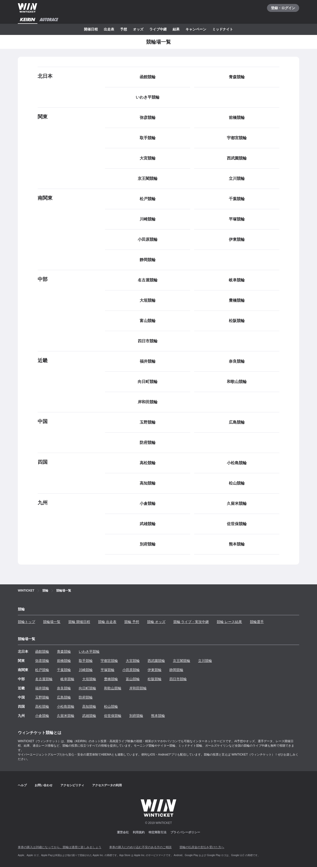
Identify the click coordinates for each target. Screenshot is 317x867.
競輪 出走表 (107, 622)
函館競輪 (42, 651)
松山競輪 (111, 706)
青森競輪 (64, 651)
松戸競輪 (42, 670)
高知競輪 (89, 706)
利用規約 (139, 832)
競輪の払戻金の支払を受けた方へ (202, 847)
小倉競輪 (42, 716)
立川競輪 (205, 661)
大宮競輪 (133, 661)
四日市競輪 (178, 679)
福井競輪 (42, 688)
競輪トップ (26, 622)
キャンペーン (195, 29)
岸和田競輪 (138, 688)
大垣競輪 (89, 679)
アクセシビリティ (72, 785)
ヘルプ (22, 785)
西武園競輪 (156, 661)
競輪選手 (257, 622)
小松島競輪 (65, 706)
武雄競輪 (89, 716)
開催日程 (91, 29)
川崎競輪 (86, 670)
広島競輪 (64, 697)
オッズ (138, 29)
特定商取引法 (157, 832)
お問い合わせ (44, 785)
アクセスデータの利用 (107, 785)
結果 (176, 29)
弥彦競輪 (42, 661)
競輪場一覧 (51, 622)
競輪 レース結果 (229, 622)
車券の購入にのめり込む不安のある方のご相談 (140, 847)
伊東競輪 (154, 670)
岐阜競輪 (67, 679)
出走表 (109, 29)
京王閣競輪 (181, 661)
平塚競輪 (107, 670)
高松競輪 (42, 706)
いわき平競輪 (89, 651)
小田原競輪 (131, 670)
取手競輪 (86, 661)
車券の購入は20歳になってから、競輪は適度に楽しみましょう (59, 847)
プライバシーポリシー (185, 832)
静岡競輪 (176, 670)
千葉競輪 (64, 670)
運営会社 (123, 832)
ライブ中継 (158, 29)
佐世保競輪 (112, 716)
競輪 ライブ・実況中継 (191, 622)
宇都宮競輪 (109, 661)
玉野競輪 (42, 697)
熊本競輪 (158, 716)
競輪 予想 (131, 622)
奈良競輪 (64, 688)
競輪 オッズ (156, 622)
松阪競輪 (154, 679)
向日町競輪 (87, 688)
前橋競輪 (64, 661)
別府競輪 (136, 716)
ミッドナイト (222, 29)
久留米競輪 (65, 716)
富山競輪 (133, 679)
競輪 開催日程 (79, 622)
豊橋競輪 (111, 679)
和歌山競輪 (112, 688)
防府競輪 (86, 697)
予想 (123, 29)
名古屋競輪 (44, 679)
